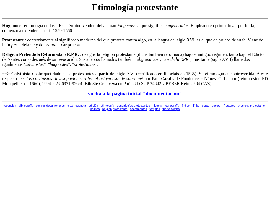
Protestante (13, 40)
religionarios (146, 59)
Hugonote (11, 25)
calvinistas (34, 64)
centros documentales (50, 105)
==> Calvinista (16, 73)
